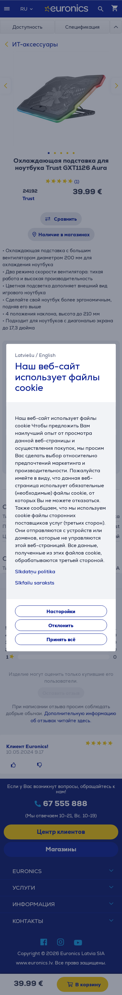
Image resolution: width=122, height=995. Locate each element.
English (47, 355)
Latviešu (24, 355)
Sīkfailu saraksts (34, 582)
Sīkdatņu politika (35, 571)
